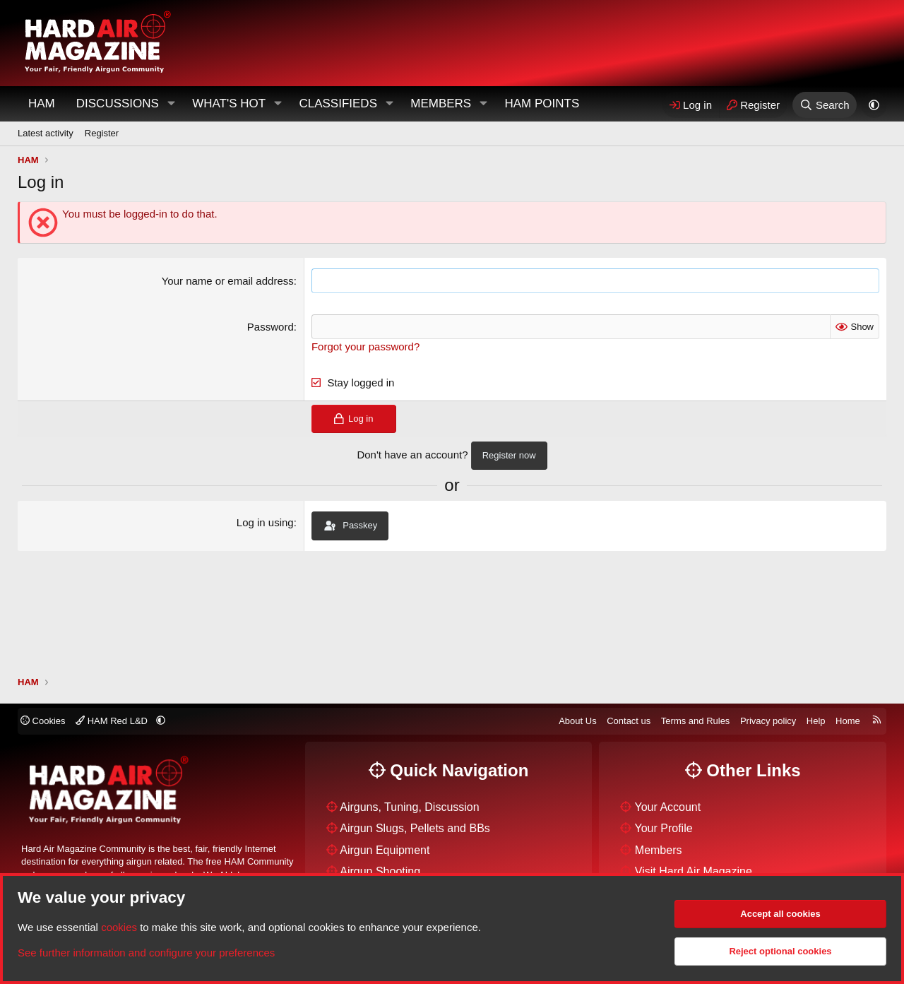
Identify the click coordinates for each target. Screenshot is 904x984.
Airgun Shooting (380, 871)
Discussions (117, 103)
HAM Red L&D (113, 721)
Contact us (628, 721)
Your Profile (664, 828)
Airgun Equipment (384, 850)
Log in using (265, 522)
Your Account (668, 807)
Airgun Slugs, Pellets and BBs (415, 828)
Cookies (43, 721)
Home (847, 721)
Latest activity (45, 133)
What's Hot (229, 103)
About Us (577, 721)
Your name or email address (228, 281)
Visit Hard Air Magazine (693, 871)
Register (102, 133)
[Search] (824, 105)
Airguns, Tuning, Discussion (409, 807)
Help (816, 721)
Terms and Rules (695, 721)
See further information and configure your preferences (146, 953)
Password (270, 327)
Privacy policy (768, 721)
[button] (171, 104)
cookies (119, 927)
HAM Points (541, 103)
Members (440, 103)
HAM (41, 103)
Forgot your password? (365, 346)
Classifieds (338, 103)
